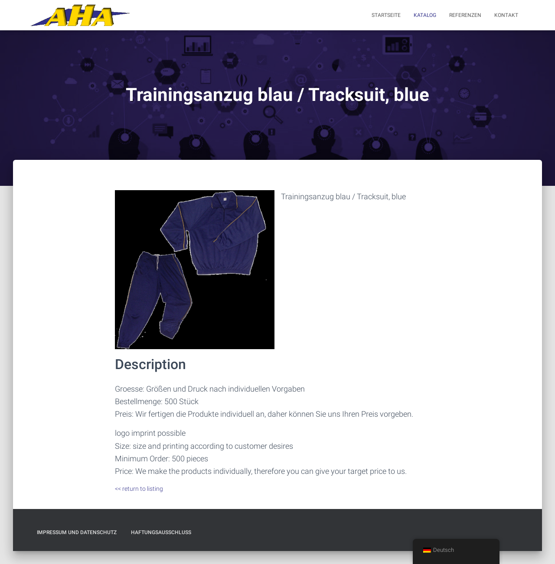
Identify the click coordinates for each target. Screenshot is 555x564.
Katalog (425, 15)
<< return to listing (139, 488)
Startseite (386, 15)
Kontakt (506, 15)
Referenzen (465, 15)
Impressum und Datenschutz (77, 532)
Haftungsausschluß (161, 532)
